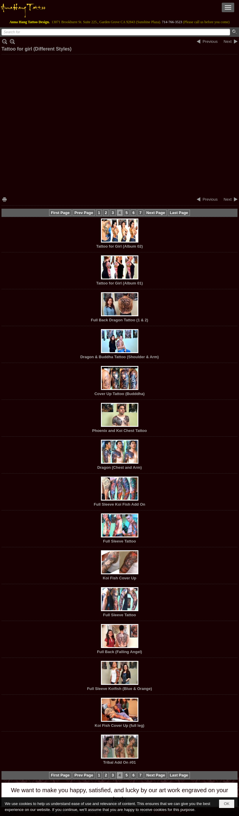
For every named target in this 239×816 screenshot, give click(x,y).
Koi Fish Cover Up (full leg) (119, 725)
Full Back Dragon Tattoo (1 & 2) (119, 320)
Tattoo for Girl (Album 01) (119, 283)
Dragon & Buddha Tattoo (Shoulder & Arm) (119, 357)
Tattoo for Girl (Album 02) (119, 246)
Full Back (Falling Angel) (119, 652)
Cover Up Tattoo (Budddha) (119, 394)
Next (228, 41)
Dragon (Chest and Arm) (119, 467)
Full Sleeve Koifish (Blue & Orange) (119, 688)
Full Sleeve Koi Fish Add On (119, 504)
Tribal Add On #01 (119, 762)
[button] (228, 7)
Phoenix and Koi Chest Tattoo (119, 430)
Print (4, 199)
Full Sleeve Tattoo (119, 541)
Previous (210, 41)
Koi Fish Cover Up (119, 578)
